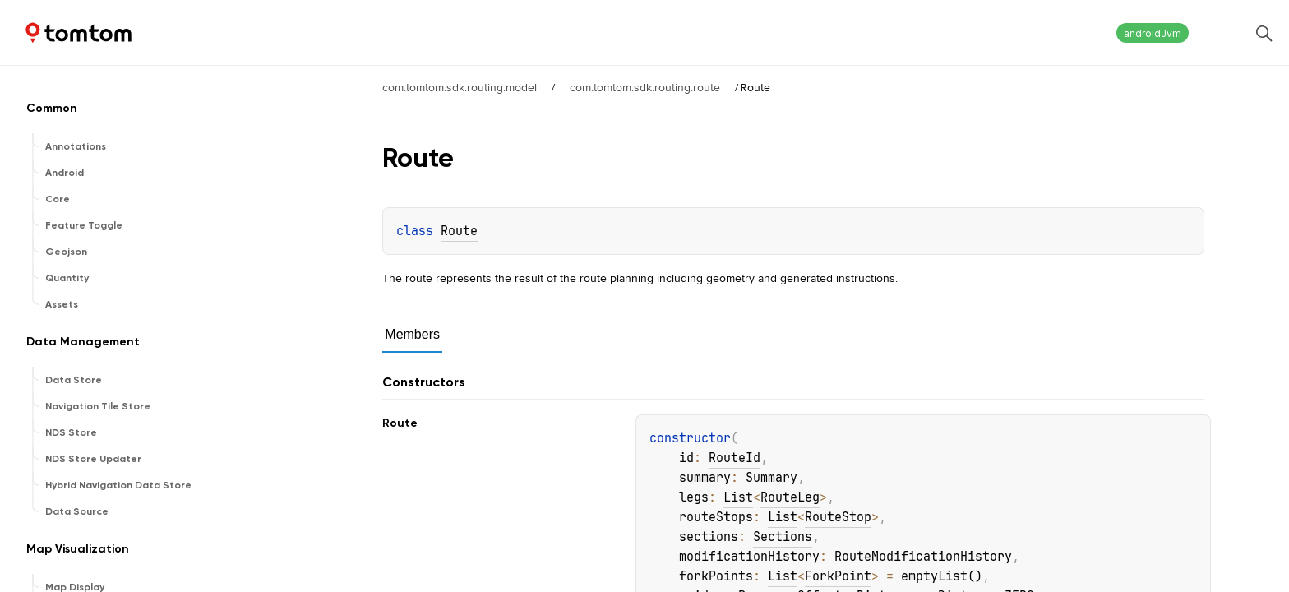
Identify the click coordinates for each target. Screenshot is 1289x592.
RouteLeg (790, 497)
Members (412, 334)
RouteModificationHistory (923, 556)
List (738, 497)
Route (459, 231)
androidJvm (1152, 33)
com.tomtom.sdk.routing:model (459, 87)
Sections (782, 537)
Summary (771, 477)
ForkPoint (838, 576)
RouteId (734, 458)
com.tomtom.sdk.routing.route (645, 87)
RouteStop (838, 517)
